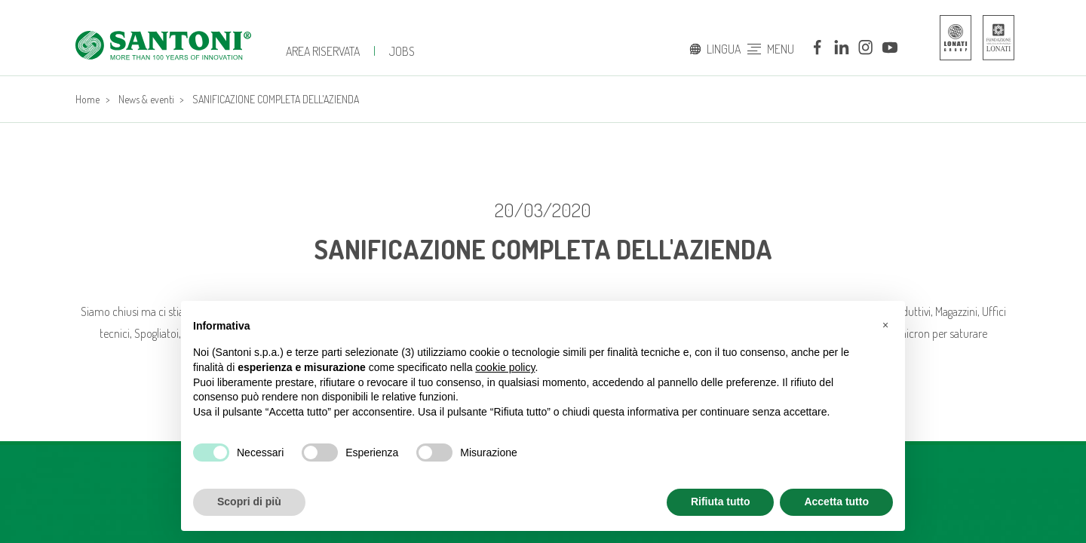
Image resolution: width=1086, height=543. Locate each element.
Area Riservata (323, 51)
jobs (402, 51)
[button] (885, 325)
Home (87, 99)
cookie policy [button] (505, 367)
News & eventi (146, 99)
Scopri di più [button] (249, 501)
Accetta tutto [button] (836, 501)
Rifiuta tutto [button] (720, 501)
